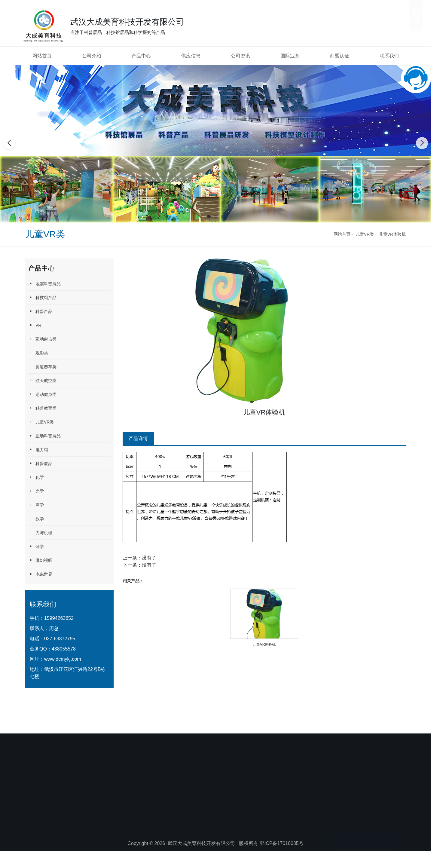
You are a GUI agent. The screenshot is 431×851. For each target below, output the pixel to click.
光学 (36, 491)
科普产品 (40, 311)
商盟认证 (339, 55)
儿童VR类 (365, 234)
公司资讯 (240, 55)
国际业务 (290, 55)
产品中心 (141, 55)
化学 (36, 477)
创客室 (142, 735)
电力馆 (38, 449)
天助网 (56, 735)
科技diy (124, 735)
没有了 (149, 557)
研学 (36, 546)
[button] (209, 216)
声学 (36, 504)
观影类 (38, 352)
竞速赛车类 (42, 366)
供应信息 (190, 55)
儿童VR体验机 (392, 234)
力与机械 (40, 532)
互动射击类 (42, 338)
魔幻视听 (40, 560)
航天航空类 (42, 380)
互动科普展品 (44, 435)
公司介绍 (91, 55)
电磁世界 (40, 574)
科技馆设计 (80, 735)
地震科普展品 (44, 283)
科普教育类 (42, 408)
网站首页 (42, 55)
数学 (36, 518)
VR (34, 325)
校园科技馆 (165, 735)
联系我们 (389, 55)
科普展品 (40, 463)
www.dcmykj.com (62, 659)
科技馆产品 (42, 297)
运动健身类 (42, 394)
